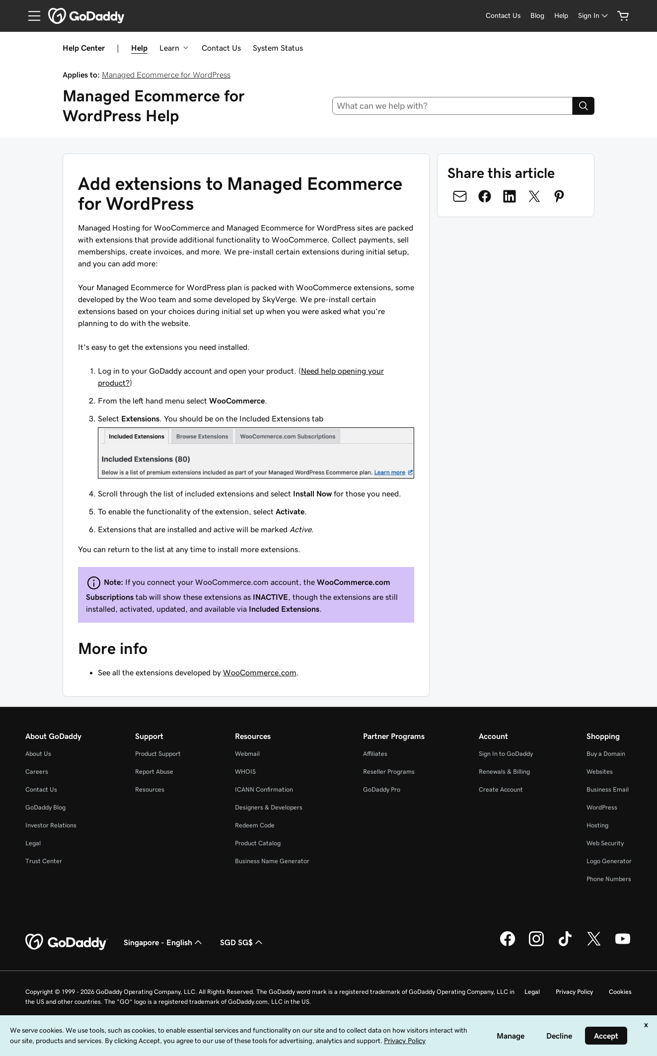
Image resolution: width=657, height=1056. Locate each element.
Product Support (158, 753)
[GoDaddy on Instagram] (536, 945)
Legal (33, 843)
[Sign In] (594, 15)
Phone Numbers (608, 879)
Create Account (501, 789)
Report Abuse (154, 771)
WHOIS (245, 771)
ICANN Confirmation (264, 789)
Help (139, 48)
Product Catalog (258, 843)
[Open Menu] (30, 16)
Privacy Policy (574, 991)
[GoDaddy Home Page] (66, 942)
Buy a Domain (605, 753)
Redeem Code (255, 825)
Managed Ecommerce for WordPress (166, 75)
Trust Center (43, 861)
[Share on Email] (459, 196)
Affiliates (375, 753)
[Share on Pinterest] (559, 196)
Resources (149, 789)
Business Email (607, 789)
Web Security (605, 843)
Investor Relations (50, 825)
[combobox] (452, 105)
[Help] (561, 15)
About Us (38, 753)
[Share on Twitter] (534, 196)
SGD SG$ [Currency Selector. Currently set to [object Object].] (242, 942)
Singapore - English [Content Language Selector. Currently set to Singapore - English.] (164, 942)
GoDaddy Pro (381, 789)
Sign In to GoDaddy (506, 753)
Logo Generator (609, 861)
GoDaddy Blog (45, 807)
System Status (278, 48)
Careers (36, 771)
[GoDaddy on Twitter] (594, 945)
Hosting (597, 825)
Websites (599, 771)
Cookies (620, 991)
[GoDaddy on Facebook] (507, 945)
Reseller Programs (389, 771)
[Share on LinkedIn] (509, 196)
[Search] (583, 106)
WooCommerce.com (259, 672)
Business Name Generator (272, 861)
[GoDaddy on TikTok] (565, 945)
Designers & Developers (268, 807)
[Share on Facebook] (484, 196)
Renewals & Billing (504, 771)
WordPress (601, 807)
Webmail (247, 753)
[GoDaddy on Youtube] (623, 945)
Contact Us (221, 48)
